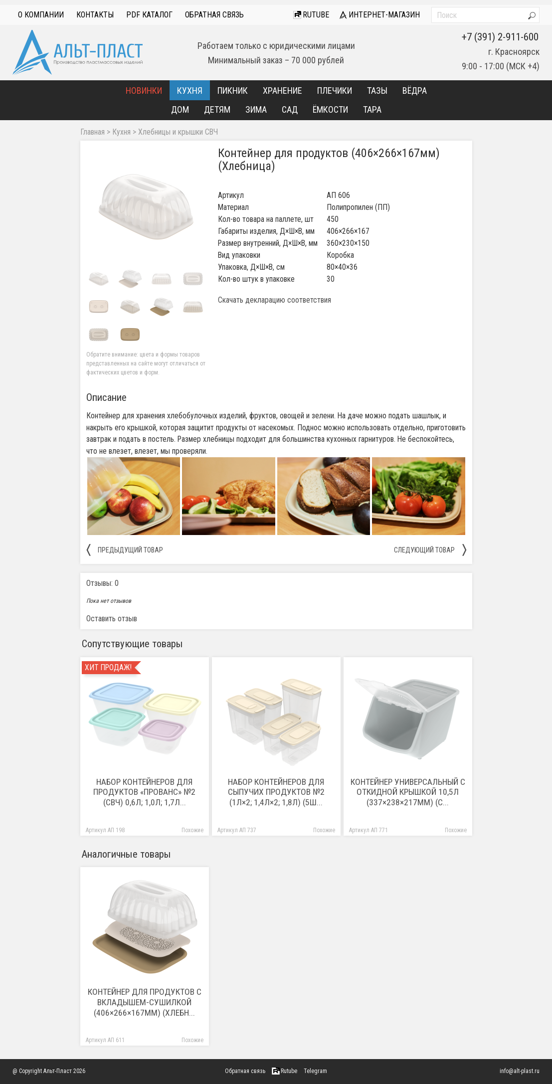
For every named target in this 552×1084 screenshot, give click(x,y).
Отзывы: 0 (102, 583)
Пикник (232, 90)
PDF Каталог (149, 14)
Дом (180, 109)
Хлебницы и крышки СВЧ (178, 132)
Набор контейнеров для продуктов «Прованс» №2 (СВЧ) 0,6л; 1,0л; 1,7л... (144, 792)
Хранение (282, 90)
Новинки (144, 90)
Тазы (377, 90)
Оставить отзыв (111, 618)
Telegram (315, 1071)
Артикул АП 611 (105, 1040)
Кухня (189, 90)
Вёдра (414, 90)
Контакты (95, 14)
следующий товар (430, 549)
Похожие (192, 830)
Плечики (334, 90)
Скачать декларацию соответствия (274, 300)
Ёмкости (330, 109)
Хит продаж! (108, 667)
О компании (41, 14)
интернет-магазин (379, 14)
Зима (256, 109)
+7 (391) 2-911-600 (500, 37)
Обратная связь (214, 14)
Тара (372, 109)
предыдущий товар (124, 549)
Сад (290, 109)
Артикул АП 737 (236, 830)
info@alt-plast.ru (520, 1071)
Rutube (311, 14)
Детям (217, 109)
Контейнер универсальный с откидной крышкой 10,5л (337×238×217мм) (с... (408, 792)
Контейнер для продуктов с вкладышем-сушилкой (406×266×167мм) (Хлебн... (144, 1002)
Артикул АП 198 (105, 830)
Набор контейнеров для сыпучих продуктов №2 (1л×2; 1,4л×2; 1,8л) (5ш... (276, 792)
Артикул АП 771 (368, 830)
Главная (92, 132)
